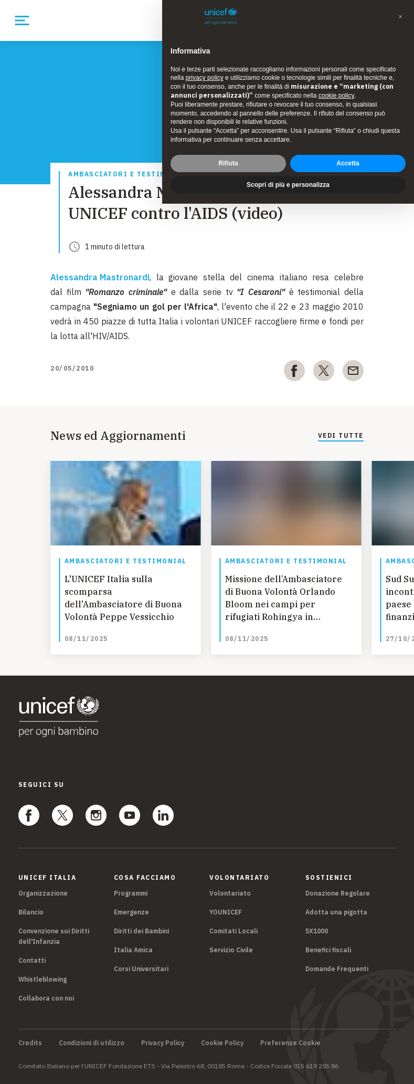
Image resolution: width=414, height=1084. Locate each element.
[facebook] (294, 372)
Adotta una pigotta (336, 912)
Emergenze (131, 912)
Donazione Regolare (337, 893)
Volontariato (230, 893)
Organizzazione (43, 893)
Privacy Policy (162, 1043)
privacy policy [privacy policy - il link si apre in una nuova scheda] (205, 77)
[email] (353, 372)
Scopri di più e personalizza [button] (288, 184)
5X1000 (316, 931)
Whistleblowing (42, 979)
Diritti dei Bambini (141, 931)
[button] (400, 16)
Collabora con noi (46, 998)
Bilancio (31, 912)
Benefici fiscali (328, 950)
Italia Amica (133, 950)
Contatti (32, 960)
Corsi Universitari (141, 969)
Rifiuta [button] (228, 163)
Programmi (130, 893)
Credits (30, 1043)
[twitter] (323, 372)
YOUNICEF (225, 912)
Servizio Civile (231, 950)
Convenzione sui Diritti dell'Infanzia (53, 936)
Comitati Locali (233, 931)
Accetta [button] (347, 163)
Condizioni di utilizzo (91, 1043)
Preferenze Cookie (290, 1043)
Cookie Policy (222, 1043)
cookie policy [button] (337, 95)
